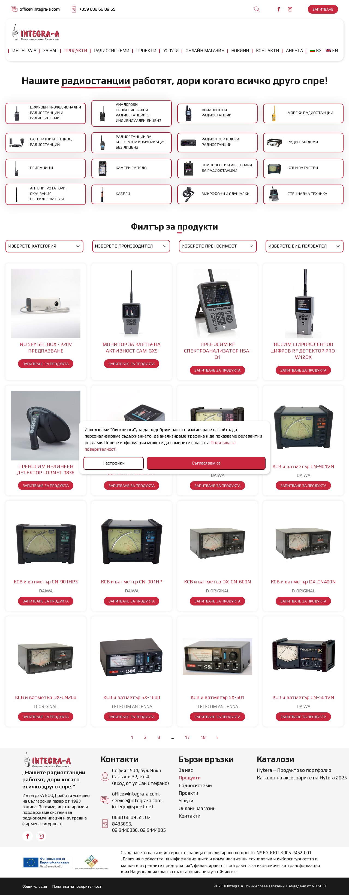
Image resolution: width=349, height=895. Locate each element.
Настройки (114, 463)
